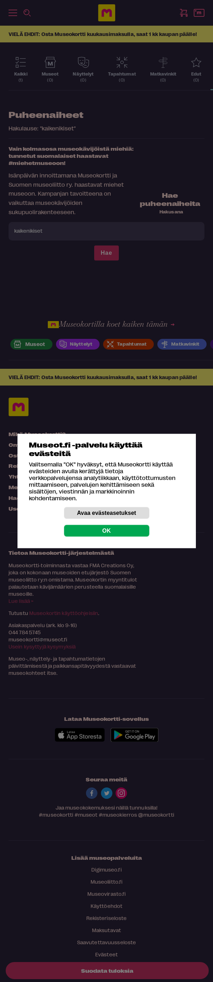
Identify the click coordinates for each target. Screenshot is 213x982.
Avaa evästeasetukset (106, 513)
